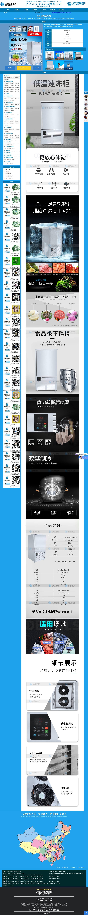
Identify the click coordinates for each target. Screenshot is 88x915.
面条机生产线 (6, 79)
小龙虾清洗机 (17, 137)
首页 (54, 18)
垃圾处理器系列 (9, 157)
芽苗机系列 (17, 104)
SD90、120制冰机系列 (78, 59)
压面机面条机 (11, 87)
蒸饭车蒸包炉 (6, 89)
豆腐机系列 (12, 104)
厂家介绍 (52, 10)
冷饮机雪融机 (17, 129)
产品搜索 (86, 120)
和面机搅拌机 (6, 87)
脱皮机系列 (12, 114)
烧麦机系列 (12, 91)
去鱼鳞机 (11, 135)
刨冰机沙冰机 (11, 129)
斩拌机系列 (17, 123)
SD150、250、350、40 (9, 175)
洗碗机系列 (8, 152)
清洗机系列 (6, 116)
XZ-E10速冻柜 (69, 59)
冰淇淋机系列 (6, 129)
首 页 (8, 10)
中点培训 (6, 163)
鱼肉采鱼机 (6, 135)
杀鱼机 (6, 137)
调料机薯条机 (11, 116)
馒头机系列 (12, 83)
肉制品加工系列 (9, 119)
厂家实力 (43, 10)
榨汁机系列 (8, 142)
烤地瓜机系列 (9, 155)
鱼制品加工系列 (9, 133)
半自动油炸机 (11, 110)
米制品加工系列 (9, 96)
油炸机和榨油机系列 (10, 106)
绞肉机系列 (12, 121)
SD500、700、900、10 (9, 176)
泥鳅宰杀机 (12, 137)
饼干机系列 (12, 89)
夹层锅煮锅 (12, 108)
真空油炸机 (6, 108)
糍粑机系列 (17, 89)
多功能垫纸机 (6, 91)
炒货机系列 (6, 110)
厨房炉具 (8, 150)
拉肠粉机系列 (17, 98)
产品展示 (17, 10)
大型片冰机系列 (69, 68)
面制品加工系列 (9, 81)
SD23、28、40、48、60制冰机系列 (52, 59)
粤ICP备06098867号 (44, 913)
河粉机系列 (12, 98)
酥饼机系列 (6, 85)
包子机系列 (6, 83)
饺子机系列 (17, 85)
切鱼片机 (17, 135)
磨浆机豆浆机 (6, 100)
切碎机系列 (17, 114)
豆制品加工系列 (9, 102)
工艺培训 (8, 161)
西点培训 (11, 163)
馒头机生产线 (11, 77)
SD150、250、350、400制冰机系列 (62, 68)
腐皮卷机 (6, 125)
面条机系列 (17, 91)
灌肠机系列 (17, 121)
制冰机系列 (71, 18)
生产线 (7, 75)
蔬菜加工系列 (9, 112)
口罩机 (7, 93)
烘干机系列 (8, 139)
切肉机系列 (6, 123)
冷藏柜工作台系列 (10, 146)
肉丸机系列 (6, 121)
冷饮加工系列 (65, 18)
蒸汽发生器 (12, 100)
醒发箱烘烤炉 (17, 87)
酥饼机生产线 (17, 77)
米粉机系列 (6, 98)
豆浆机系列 (6, 104)
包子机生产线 (6, 77)
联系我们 (61, 10)
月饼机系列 (17, 83)
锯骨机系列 (12, 123)
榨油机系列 (17, 108)
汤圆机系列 (12, 85)
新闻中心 (34, 10)
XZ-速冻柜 (59, 59)
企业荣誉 (25, 10)
